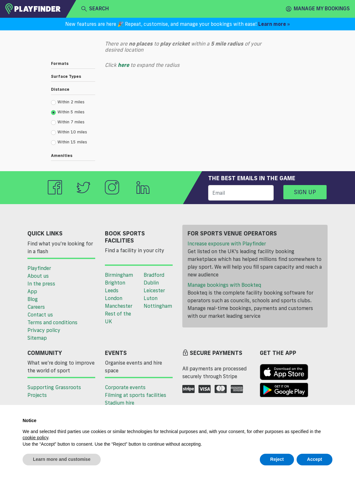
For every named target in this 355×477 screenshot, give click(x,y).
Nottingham (158, 306)
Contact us (40, 314)
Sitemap (37, 338)
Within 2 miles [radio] (68, 102)
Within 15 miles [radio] (69, 142)
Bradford (154, 275)
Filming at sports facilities (135, 395)
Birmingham (119, 275)
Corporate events (125, 387)
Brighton (115, 282)
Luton (150, 298)
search (95, 8)
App (32, 291)
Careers (36, 307)
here (123, 65)
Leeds (111, 290)
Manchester (118, 306)
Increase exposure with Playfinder (227, 243)
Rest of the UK (118, 317)
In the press (41, 283)
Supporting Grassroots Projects (54, 391)
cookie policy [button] (35, 437)
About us (38, 276)
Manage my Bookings (318, 8)
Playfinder (39, 268)
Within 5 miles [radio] (68, 112)
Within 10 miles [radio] (69, 132)
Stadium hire (119, 402)
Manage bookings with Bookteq (224, 285)
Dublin (151, 282)
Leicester (154, 290)
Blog (32, 299)
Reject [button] (277, 459)
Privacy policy (43, 330)
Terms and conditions (52, 322)
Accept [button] (314, 459)
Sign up (305, 192)
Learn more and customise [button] (61, 459)
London (113, 298)
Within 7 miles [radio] (68, 122)
